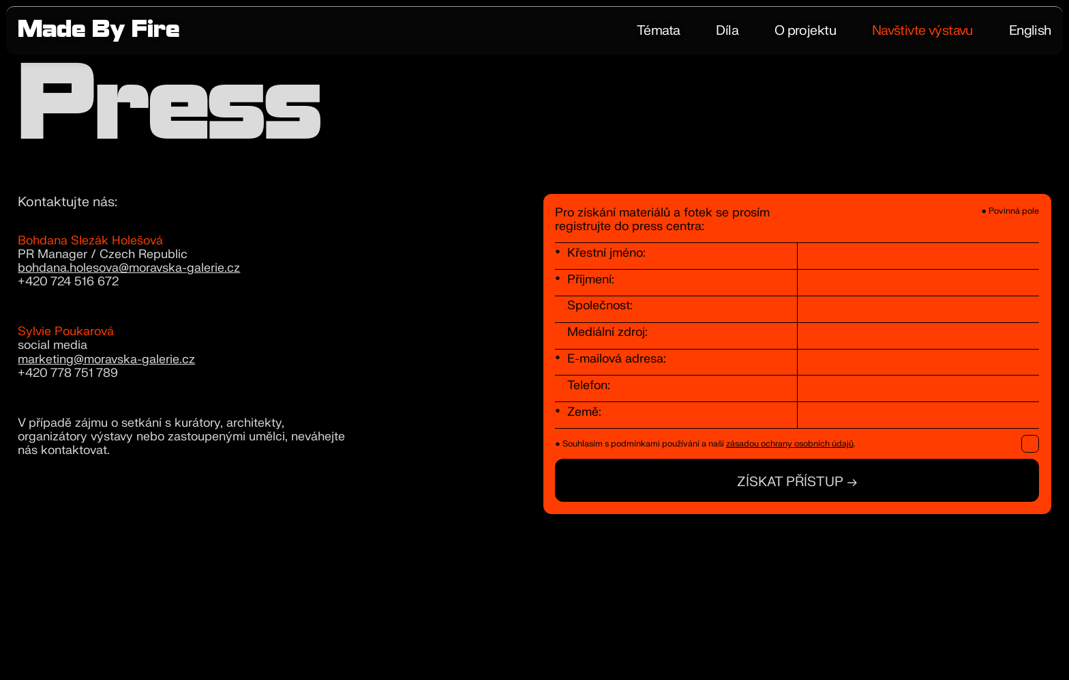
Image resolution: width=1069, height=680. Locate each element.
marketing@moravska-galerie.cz (106, 359)
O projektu (805, 30)
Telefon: (588, 385)
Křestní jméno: (606, 253)
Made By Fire (99, 32)
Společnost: (600, 305)
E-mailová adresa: (616, 359)
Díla (727, 30)
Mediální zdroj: (607, 332)
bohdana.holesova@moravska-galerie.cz (129, 268)
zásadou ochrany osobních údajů (790, 443)
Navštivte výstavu (922, 30)
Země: (584, 412)
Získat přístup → (797, 481)
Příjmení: (590, 279)
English (1030, 30)
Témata (658, 30)
